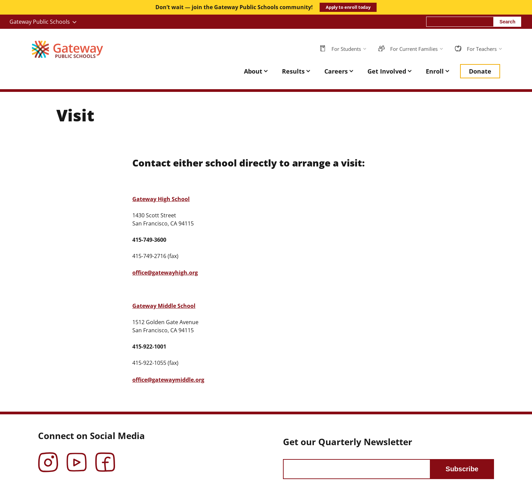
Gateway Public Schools (40, 21)
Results (293, 71)
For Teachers (482, 48)
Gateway (161, 199)
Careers (336, 71)
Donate (480, 71)
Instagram (48, 457)
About (253, 71)
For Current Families (414, 48)
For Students (346, 48)
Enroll (435, 71)
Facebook (105, 457)
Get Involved (386, 71)
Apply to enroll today (348, 7)
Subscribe (461, 469)
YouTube (76, 457)
